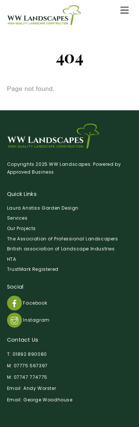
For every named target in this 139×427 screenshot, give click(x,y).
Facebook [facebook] (27, 303)
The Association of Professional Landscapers (62, 239)
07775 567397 (31, 365)
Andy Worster (39, 388)
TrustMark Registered (33, 269)
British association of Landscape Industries (61, 249)
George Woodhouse (48, 400)
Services (17, 218)
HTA (11, 259)
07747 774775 (30, 377)
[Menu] (124, 10)
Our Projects (21, 228)
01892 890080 (30, 354)
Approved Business (30, 172)
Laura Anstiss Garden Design (43, 208)
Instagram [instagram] (28, 320)
